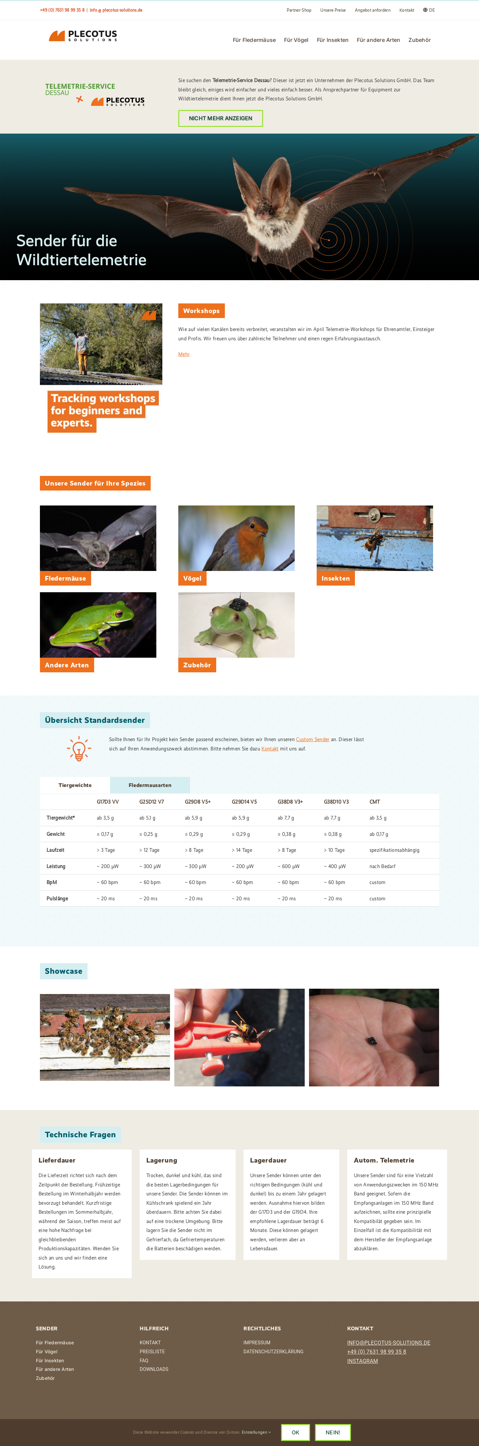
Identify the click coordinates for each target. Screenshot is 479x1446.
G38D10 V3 (336, 802)
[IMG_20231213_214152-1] (236, 595)
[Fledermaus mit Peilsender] (98, 508)
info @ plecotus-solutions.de (116, 10)
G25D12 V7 (151, 802)
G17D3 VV (108, 802)
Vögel (192, 579)
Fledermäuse (65, 579)
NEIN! (333, 1432)
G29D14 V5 (244, 802)
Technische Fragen (80, 1135)
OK (295, 1432)
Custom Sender (312, 739)
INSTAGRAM (362, 1361)
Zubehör (197, 665)
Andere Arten (67, 665)
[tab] (75, 785)
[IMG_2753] (375, 508)
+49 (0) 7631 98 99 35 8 (376, 1352)
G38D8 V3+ (290, 802)
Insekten (336, 579)
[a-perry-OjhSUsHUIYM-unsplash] (236, 508)
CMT (375, 802)
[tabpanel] (239, 850)
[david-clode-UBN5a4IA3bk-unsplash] (98, 595)
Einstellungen (256, 1432)
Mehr (184, 354)
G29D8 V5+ (198, 802)
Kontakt (269, 749)
